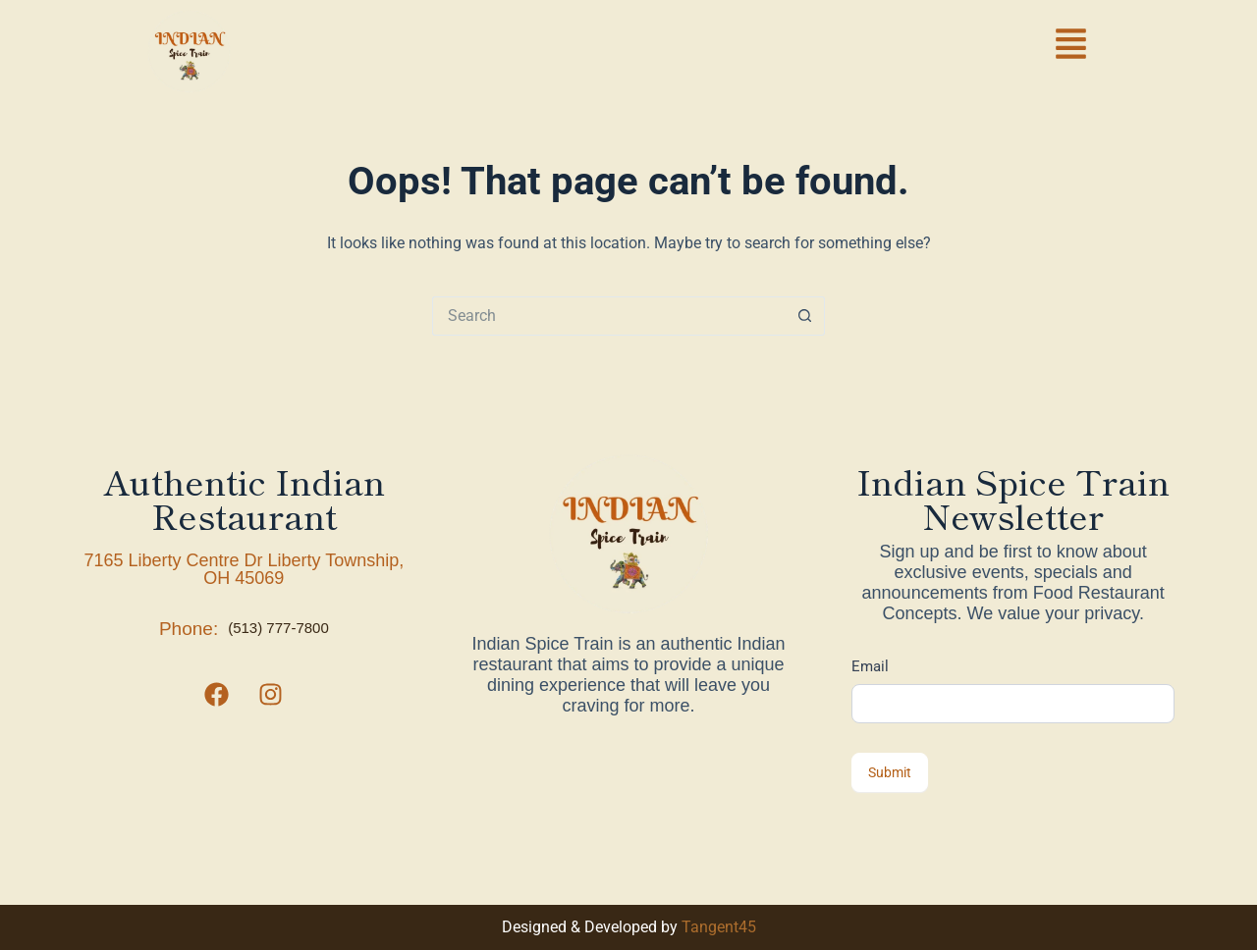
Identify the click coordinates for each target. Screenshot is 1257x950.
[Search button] (805, 316)
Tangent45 (719, 927)
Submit (889, 772)
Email (870, 666)
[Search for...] (609, 316)
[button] (1071, 47)
